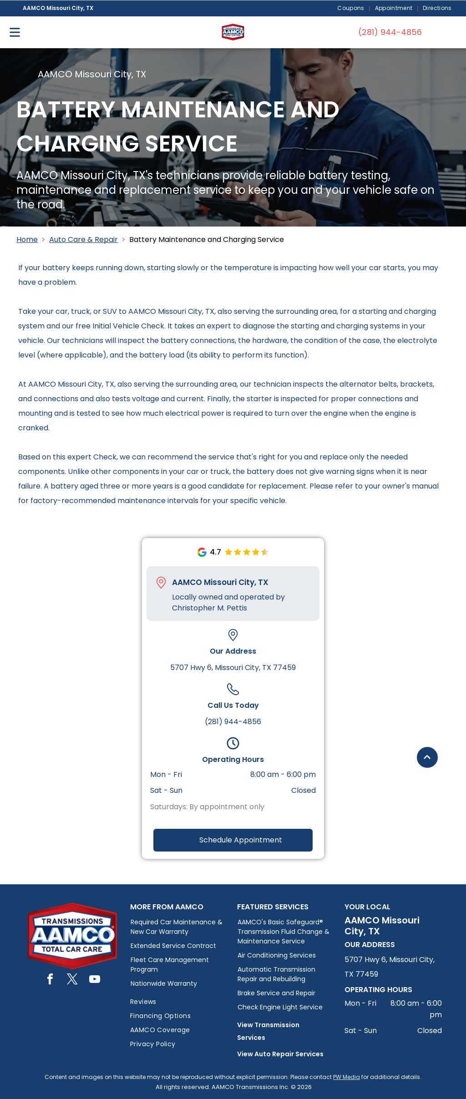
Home (27, 239)
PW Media (346, 1077)
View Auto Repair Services (280, 1054)
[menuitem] (351, 8)
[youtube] (95, 980)
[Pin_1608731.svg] (161, 583)
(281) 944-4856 (233, 721)
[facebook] (50, 980)
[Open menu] (14, 32)
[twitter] (72, 980)
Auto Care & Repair (83, 239)
